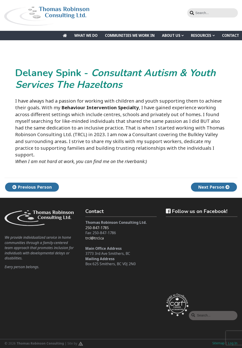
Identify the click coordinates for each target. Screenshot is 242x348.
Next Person (213, 187)
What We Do (86, 35)
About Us (171, 35)
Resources (201, 35)
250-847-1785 (97, 227)
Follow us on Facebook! (197, 211)
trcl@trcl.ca (94, 238)
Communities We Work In (130, 35)
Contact (230, 35)
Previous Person (33, 187)
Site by (75, 344)
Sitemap (218, 343)
